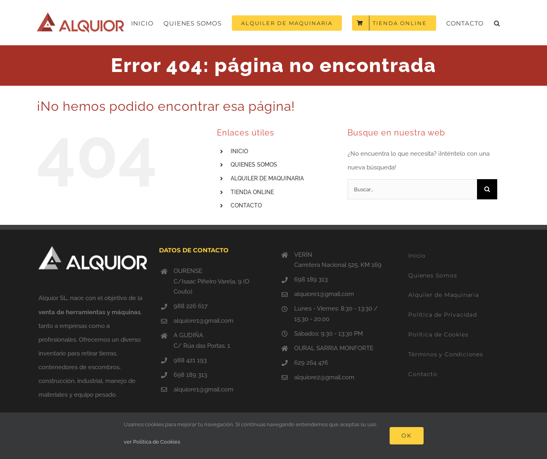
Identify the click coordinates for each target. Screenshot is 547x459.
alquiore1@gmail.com (203, 320)
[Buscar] (487, 189)
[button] (497, 23)
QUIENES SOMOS (254, 164)
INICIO (239, 151)
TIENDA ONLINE (252, 192)
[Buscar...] (412, 189)
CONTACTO (246, 205)
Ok (406, 435)
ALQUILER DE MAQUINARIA (267, 178)
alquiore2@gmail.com (324, 377)
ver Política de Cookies (152, 442)
